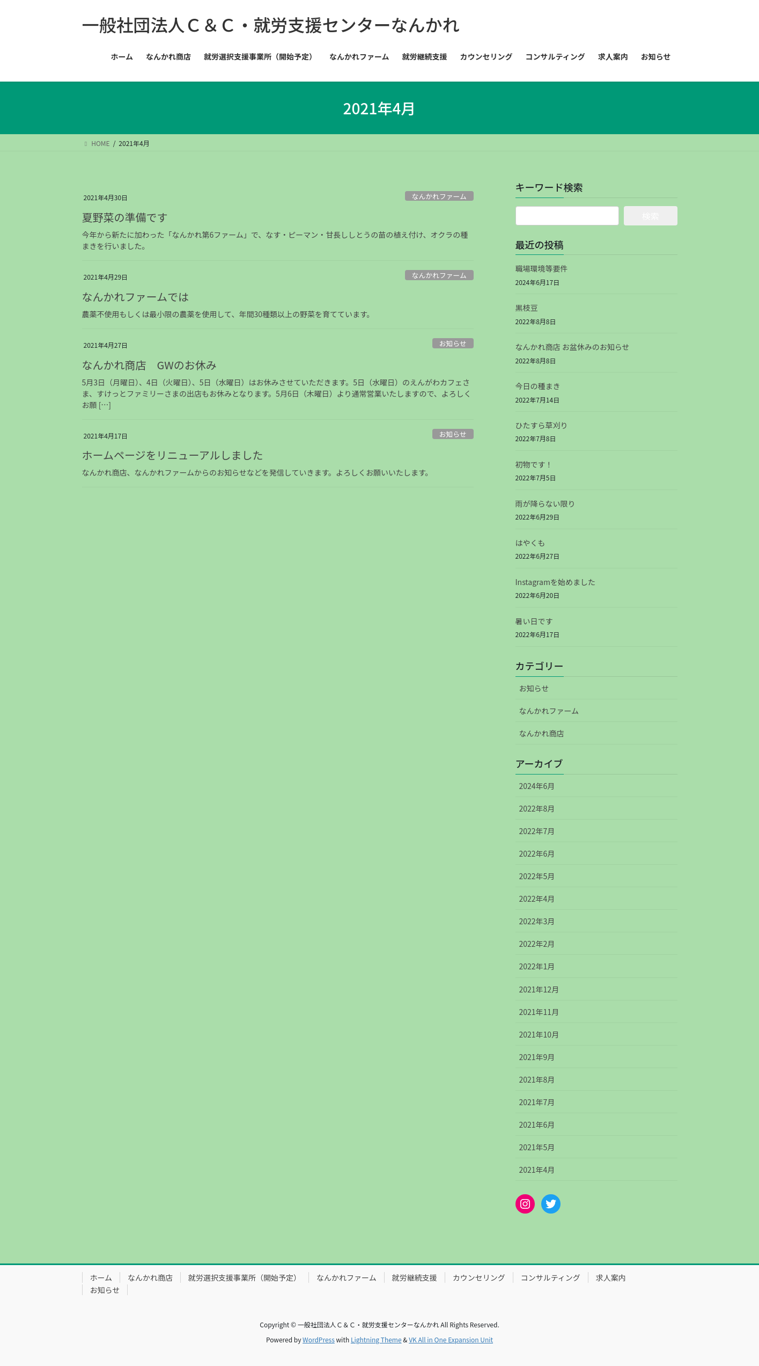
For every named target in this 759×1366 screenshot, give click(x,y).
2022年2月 (537, 943)
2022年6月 (537, 853)
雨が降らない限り (545, 503)
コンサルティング (550, 1277)
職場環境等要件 (541, 268)
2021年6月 (537, 1124)
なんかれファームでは (135, 296)
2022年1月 (537, 966)
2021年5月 (537, 1147)
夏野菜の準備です (125, 217)
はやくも (530, 542)
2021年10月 (539, 1034)
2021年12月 (539, 989)
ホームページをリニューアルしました (172, 455)
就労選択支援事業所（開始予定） (244, 1277)
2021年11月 (539, 1011)
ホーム (101, 1277)
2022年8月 (537, 808)
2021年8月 (537, 1079)
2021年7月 (537, 1102)
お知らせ (453, 343)
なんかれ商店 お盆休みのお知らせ (572, 346)
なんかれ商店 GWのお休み (149, 364)
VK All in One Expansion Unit (451, 1339)
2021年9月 (537, 1056)
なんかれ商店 (541, 733)
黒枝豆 (526, 307)
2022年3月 (537, 921)
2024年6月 (537, 785)
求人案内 (611, 1277)
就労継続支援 (414, 1277)
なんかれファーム (439, 196)
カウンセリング (479, 1277)
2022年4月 (537, 898)
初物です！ (534, 464)
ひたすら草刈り (541, 425)
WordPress (319, 1339)
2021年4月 (537, 1169)
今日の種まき (538, 386)
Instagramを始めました (555, 581)
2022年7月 (537, 831)
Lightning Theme (376, 1339)
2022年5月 (537, 876)
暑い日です (534, 621)
